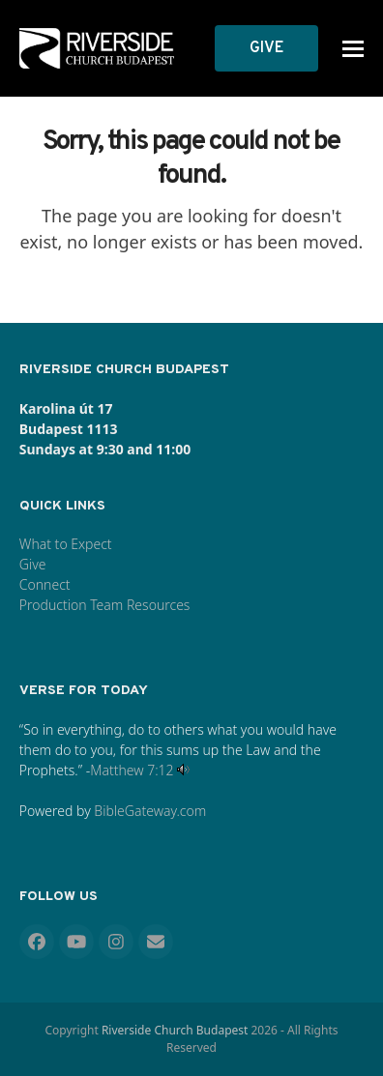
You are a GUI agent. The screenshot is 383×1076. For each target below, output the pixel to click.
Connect (45, 584)
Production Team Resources (105, 605)
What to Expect (65, 544)
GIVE (266, 48)
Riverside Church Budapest (175, 1030)
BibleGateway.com (150, 810)
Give (32, 564)
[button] (353, 49)
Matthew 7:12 (131, 770)
